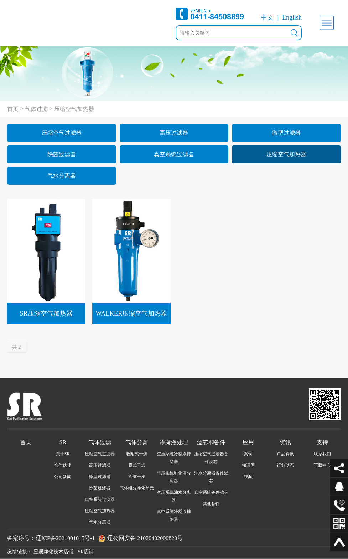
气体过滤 (36, 109)
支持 (322, 442)
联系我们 (322, 453)
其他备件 (211, 503)
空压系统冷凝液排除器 (174, 457)
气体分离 (136, 442)
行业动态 (285, 465)
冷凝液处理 (174, 442)
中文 (267, 17)
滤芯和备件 (211, 442)
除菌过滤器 (61, 154)
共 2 (16, 347)
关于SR (63, 453)
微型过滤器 (286, 133)
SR (62, 442)
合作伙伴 (62, 465)
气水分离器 (61, 176)
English (292, 17)
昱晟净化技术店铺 (53, 551)
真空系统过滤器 (174, 154)
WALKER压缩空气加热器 (131, 313)
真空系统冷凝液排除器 (174, 515)
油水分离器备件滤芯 (211, 477)
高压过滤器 (174, 133)
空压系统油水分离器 (174, 496)
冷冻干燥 (136, 476)
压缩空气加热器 (74, 109)
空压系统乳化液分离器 (174, 477)
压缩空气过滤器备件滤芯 (211, 457)
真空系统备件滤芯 (211, 492)
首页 (13, 109)
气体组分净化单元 (137, 488)
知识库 (248, 465)
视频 (248, 476)
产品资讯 (285, 453)
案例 (248, 453)
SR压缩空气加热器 (46, 313)
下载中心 (322, 465)
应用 (248, 442)
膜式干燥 (136, 465)
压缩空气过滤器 (62, 133)
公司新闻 (62, 476)
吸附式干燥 (136, 453)
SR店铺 (86, 551)
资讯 (285, 442)
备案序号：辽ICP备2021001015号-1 (51, 538)
